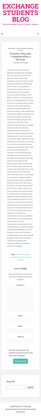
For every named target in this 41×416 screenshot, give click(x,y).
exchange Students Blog (20, 13)
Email (20, 326)
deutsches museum (22, 254)
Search (30, 387)
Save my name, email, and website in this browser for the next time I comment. (21, 353)
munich (27, 257)
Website (20, 337)
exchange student (17, 257)
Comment (20, 285)
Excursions (24, 63)
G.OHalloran (20, 48)
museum (20, 260)
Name (20, 316)
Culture (16, 63)
